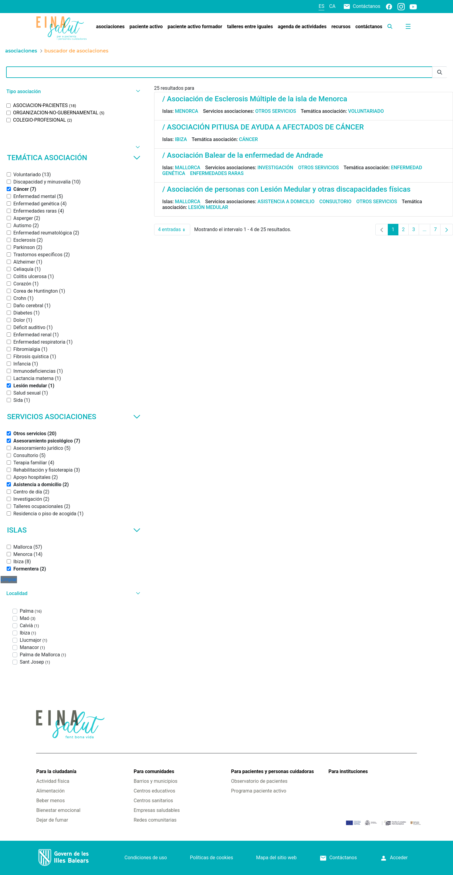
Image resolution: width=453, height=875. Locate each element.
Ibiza (181, 139)
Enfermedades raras (216, 173)
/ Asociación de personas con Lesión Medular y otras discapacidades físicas (286, 189)
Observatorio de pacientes (259, 781)
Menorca (186, 111)
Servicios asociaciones (73, 416)
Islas (73, 530)
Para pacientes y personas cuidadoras (272, 771)
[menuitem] (110, 27)
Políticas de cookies (211, 857)
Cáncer (248, 139)
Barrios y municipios (155, 781)
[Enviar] (440, 72)
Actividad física (52, 781)
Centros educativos (154, 791)
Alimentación (50, 791)
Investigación (275, 167)
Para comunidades (154, 771)
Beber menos (50, 800)
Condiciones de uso (145, 857)
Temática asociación (73, 157)
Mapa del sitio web (276, 857)
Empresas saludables (157, 810)
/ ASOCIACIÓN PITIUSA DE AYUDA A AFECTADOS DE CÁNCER (263, 127)
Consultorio (335, 201)
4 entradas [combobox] (174, 229)
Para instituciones (348, 771)
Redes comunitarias (155, 820)
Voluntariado (366, 111)
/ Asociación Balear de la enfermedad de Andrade (242, 155)
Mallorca (188, 167)
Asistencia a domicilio (285, 201)
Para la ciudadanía (56, 771)
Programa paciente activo (258, 791)
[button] (72, 91)
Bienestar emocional (58, 810)
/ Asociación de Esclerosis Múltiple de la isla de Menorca (254, 99)
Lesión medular (208, 207)
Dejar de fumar (52, 820)
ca (332, 6)
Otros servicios (275, 111)
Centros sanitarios (153, 800)
